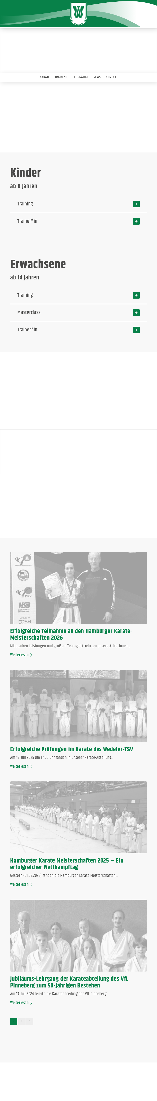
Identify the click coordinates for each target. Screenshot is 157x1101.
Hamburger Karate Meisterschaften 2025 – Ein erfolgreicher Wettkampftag (39, 704)
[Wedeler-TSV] (78, 13)
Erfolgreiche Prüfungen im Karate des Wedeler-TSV (115, 597)
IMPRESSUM (59, 1081)
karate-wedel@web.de (38, 886)
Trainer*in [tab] (78, 221)
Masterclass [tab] (78, 313)
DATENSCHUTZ (78, 1081)
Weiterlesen (22, 629)
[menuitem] (44, 76)
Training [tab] (78, 204)
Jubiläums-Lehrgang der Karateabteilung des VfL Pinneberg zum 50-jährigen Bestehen (112, 704)
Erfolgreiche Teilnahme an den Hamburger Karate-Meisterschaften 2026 (42, 600)
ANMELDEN (98, 1081)
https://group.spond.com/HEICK (35, 947)
